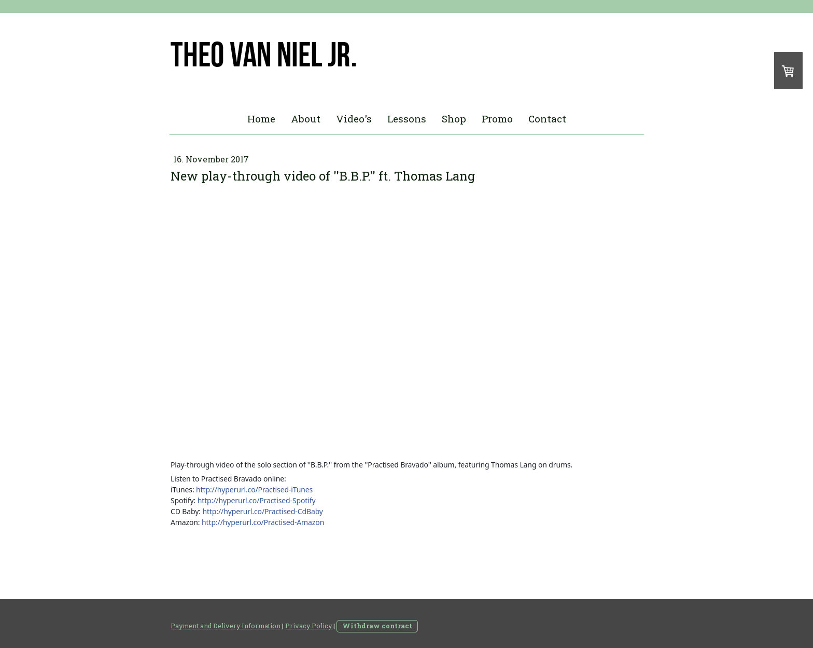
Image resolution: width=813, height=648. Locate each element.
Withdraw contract (377, 626)
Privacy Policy (308, 626)
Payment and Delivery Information (226, 626)
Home (261, 118)
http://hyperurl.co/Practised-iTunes (254, 489)
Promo (497, 118)
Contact (547, 118)
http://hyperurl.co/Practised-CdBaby (262, 511)
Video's (354, 118)
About (305, 118)
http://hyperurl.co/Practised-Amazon (263, 522)
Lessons (406, 118)
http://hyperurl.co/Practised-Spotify (257, 500)
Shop (454, 118)
